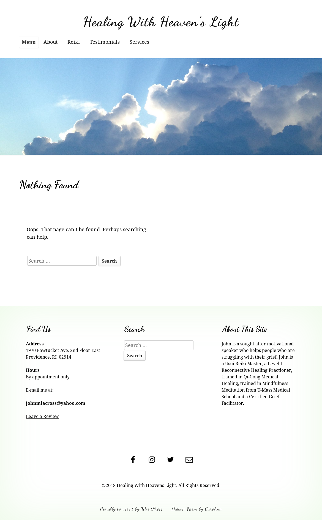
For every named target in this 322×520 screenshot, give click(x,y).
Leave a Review (42, 416)
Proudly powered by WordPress (131, 509)
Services (139, 41)
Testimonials (105, 41)
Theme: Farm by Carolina (196, 509)
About (50, 41)
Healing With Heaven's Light (161, 21)
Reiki (73, 41)
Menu (29, 42)
